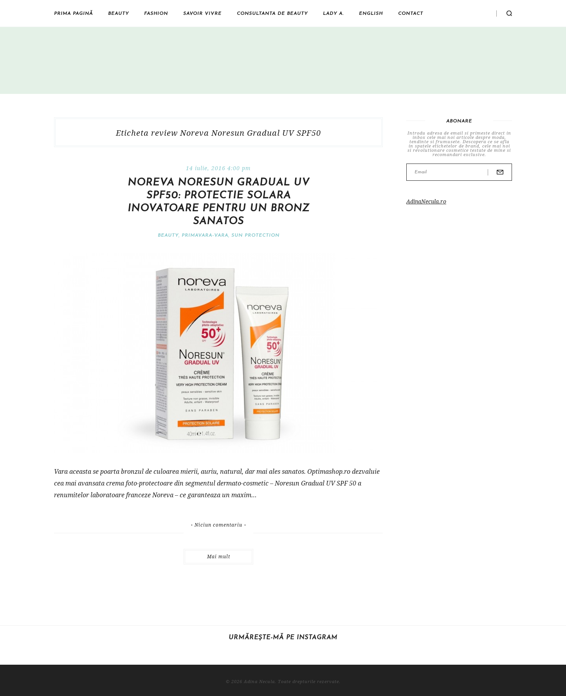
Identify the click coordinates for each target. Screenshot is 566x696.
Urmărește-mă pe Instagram (283, 638)
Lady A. (333, 13)
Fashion (156, 13)
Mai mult (218, 556)
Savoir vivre (202, 13)
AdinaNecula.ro (426, 201)
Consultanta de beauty (272, 13)
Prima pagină (73, 13)
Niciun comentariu (218, 525)
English (371, 13)
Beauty (118, 13)
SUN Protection (255, 235)
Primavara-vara (205, 235)
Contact (410, 13)
